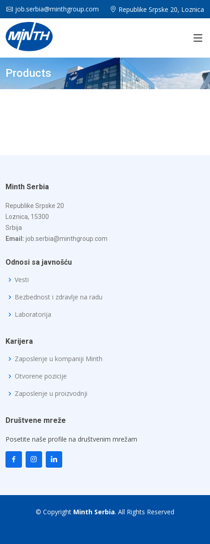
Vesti (22, 280)
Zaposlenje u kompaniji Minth (58, 359)
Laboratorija (33, 314)
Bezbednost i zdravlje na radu (58, 297)
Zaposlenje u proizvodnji (51, 393)
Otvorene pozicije (41, 376)
